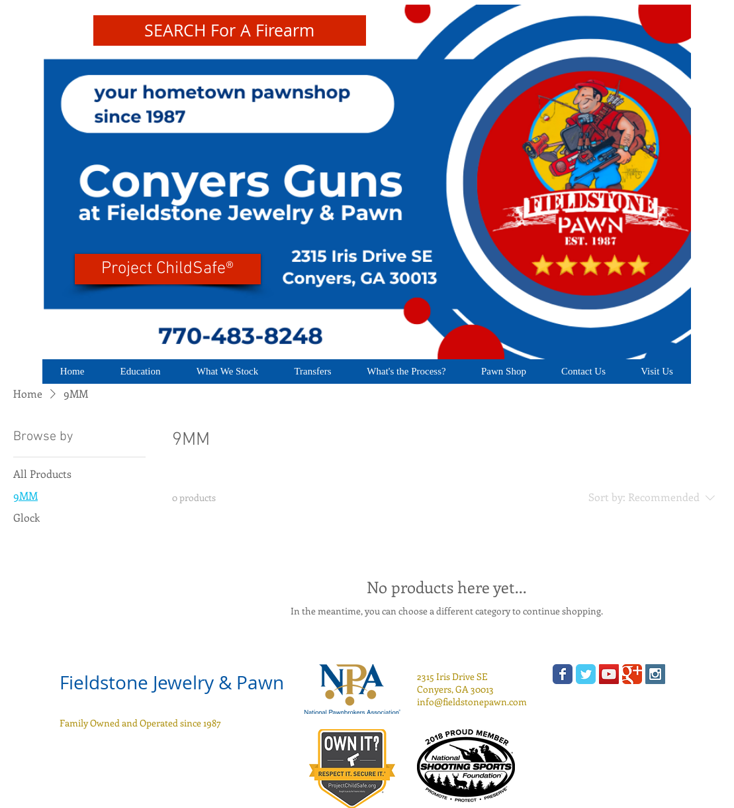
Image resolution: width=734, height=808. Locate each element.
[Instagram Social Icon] (655, 674)
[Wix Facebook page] (563, 674)
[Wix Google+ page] (632, 674)
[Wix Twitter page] (586, 674)
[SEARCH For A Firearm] (229, 30)
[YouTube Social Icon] (609, 674)
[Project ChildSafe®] (168, 269)
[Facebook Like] (156, 768)
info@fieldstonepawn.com (472, 701)
